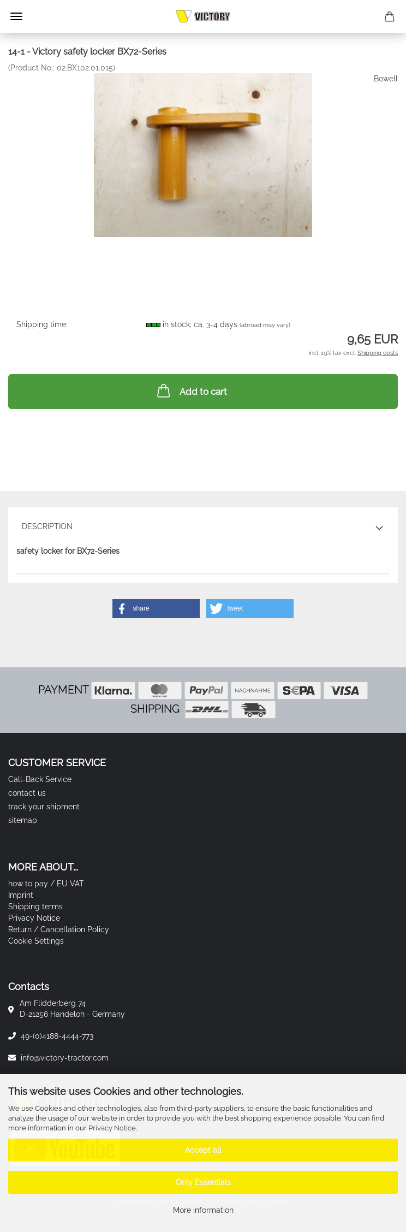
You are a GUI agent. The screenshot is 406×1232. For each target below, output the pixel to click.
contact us (27, 793)
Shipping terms (35, 906)
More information (203, 1210)
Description (47, 526)
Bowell (386, 78)
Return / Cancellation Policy (58, 929)
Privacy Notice (112, 1128)
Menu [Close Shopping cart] (16, 16)
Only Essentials (203, 1182)
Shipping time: (42, 324)
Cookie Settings (36, 941)
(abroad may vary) (265, 325)
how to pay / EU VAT (46, 883)
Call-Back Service (39, 779)
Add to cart (191, 390)
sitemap (22, 820)
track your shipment (44, 806)
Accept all (203, 1150)
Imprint (20, 895)
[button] (156, 608)
